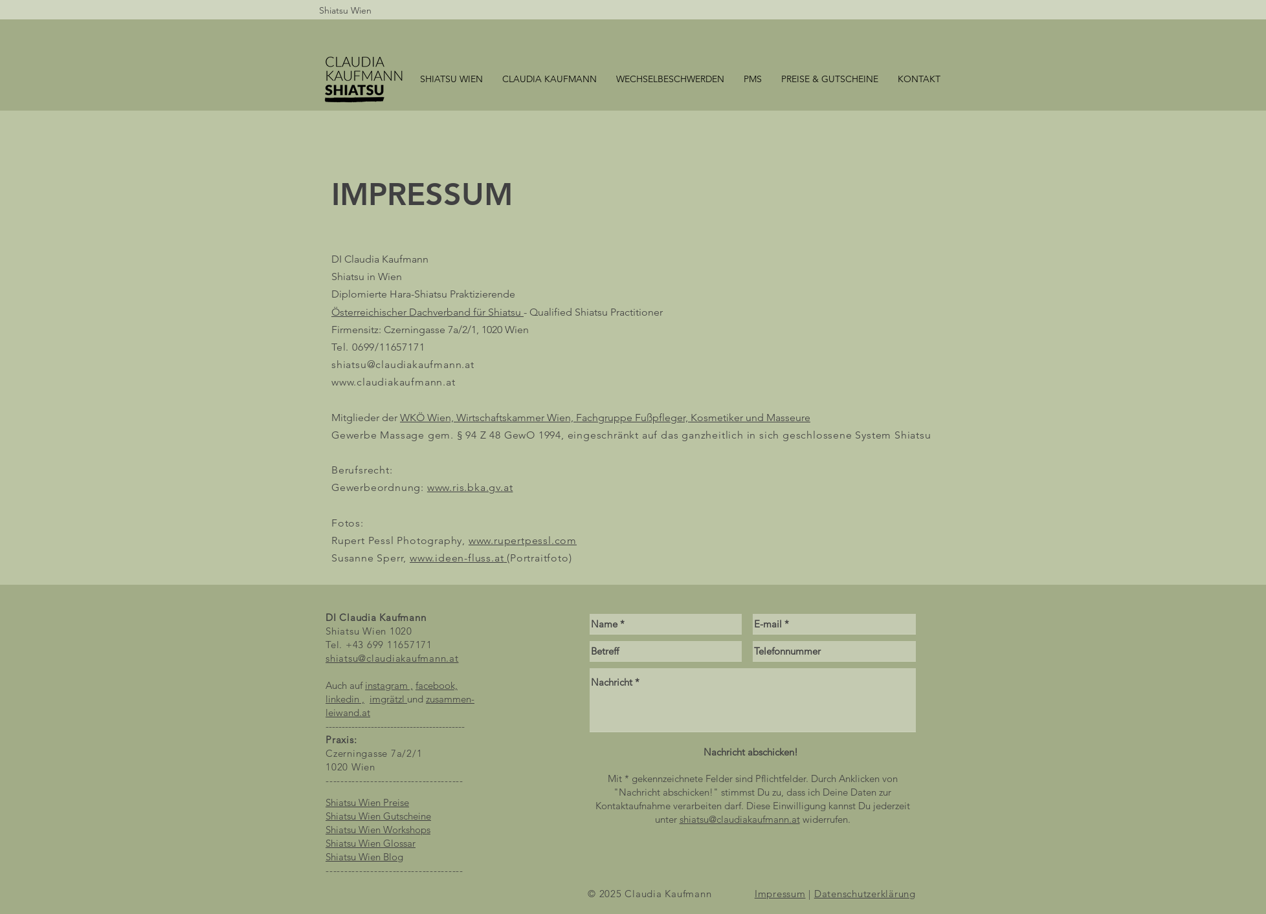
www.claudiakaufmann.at (393, 382)
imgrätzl (388, 699)
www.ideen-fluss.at (457, 558)
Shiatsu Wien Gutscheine (378, 816)
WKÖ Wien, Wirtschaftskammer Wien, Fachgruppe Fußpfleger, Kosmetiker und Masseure (605, 417)
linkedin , (345, 699)
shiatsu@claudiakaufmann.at (402, 364)
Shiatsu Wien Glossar (371, 843)
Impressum (780, 893)
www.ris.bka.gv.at (470, 487)
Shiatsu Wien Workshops (378, 829)
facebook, (437, 685)
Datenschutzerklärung (865, 893)
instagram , (389, 685)
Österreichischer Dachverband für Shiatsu (426, 312)
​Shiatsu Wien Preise (367, 802)
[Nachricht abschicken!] (750, 752)
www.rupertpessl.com (523, 540)
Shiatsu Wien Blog (364, 857)
